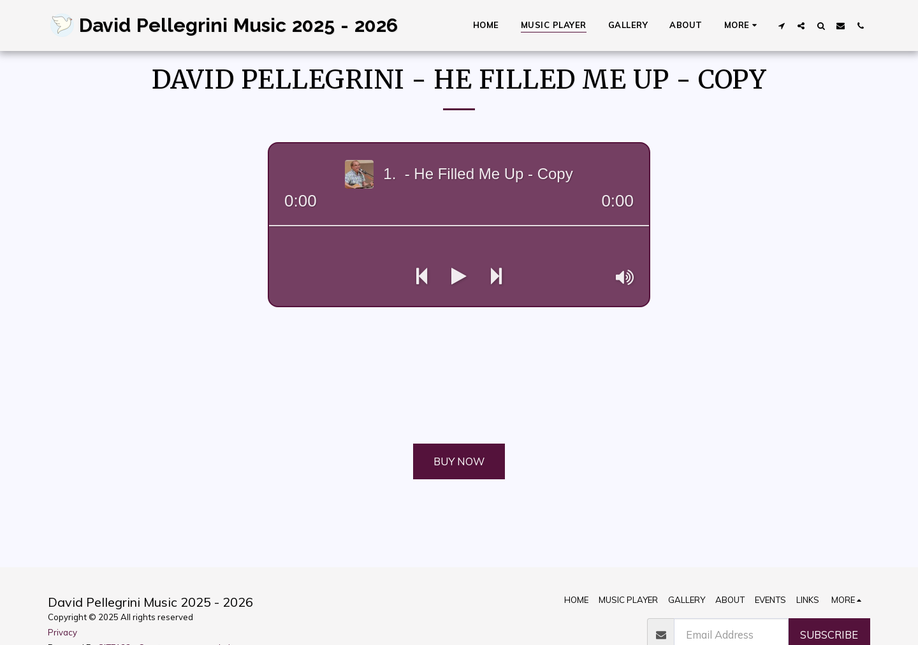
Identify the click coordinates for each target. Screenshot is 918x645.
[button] (781, 25)
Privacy (62, 632)
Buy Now (458, 461)
